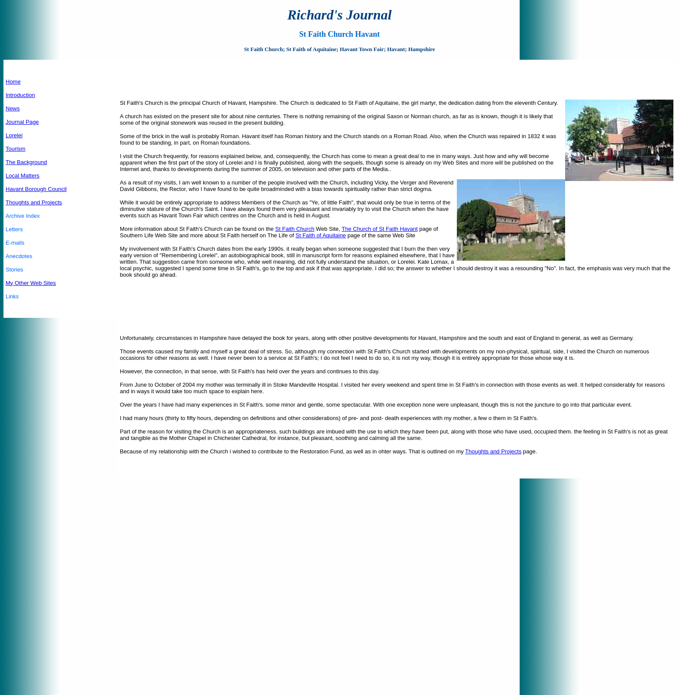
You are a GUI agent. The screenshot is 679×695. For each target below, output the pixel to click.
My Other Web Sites (31, 283)
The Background (26, 162)
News (13, 108)
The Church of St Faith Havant (380, 229)
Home (13, 81)
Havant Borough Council (36, 189)
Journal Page (22, 122)
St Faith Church (294, 229)
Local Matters (22, 175)
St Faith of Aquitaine (320, 235)
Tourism (16, 148)
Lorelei (14, 135)
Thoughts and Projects (34, 202)
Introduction (20, 95)
